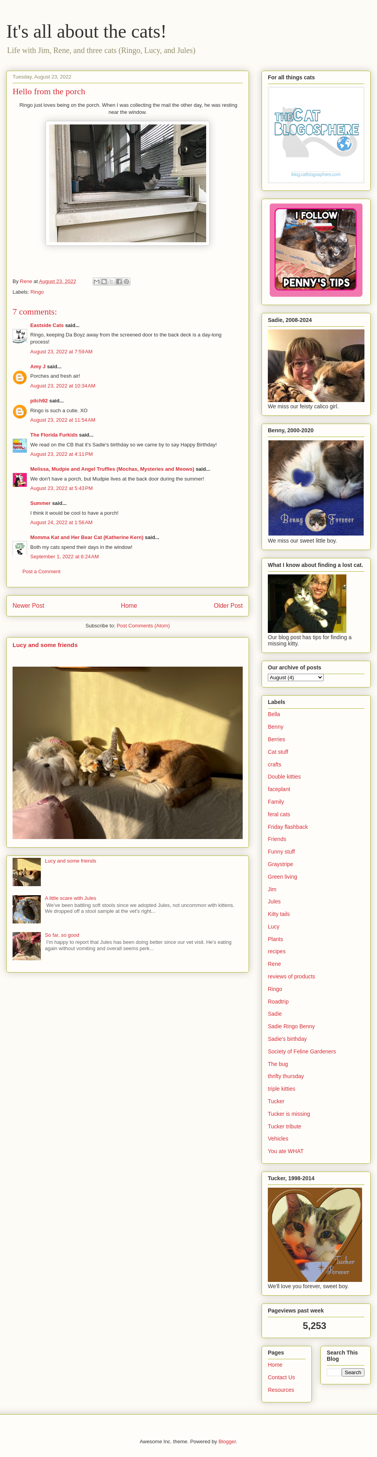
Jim (272, 889)
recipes (276, 951)
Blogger (227, 1441)
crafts (274, 764)
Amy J (38, 366)
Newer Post (28, 605)
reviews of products (291, 976)
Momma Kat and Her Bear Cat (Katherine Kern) (86, 537)
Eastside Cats (47, 325)
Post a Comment (41, 571)
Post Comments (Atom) (143, 626)
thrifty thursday (286, 1076)
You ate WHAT (286, 1151)
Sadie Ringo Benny (291, 1026)
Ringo (37, 292)
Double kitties (284, 776)
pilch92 (39, 401)
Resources (281, 1390)
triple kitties (281, 1089)
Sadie (275, 1014)
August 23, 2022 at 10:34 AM (62, 386)
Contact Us (281, 1377)
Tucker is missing (289, 1114)
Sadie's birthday (287, 1039)
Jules (274, 901)
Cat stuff (278, 752)
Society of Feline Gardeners (302, 1051)
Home (129, 605)
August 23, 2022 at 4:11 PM (61, 454)
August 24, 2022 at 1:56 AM (61, 522)
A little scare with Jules (70, 898)
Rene (274, 964)
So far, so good (62, 935)
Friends (277, 839)
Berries (276, 739)
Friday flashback (288, 827)
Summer (40, 503)
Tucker (276, 1101)
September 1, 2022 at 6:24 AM (64, 556)
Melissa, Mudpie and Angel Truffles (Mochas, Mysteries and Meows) (112, 469)
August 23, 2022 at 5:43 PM (61, 488)
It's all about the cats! (86, 31)
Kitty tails (279, 914)
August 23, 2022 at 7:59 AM (61, 352)
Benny (276, 727)
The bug (278, 1064)
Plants (275, 939)
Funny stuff (281, 851)
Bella (274, 714)
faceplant (279, 789)
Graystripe (280, 864)
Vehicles (278, 1138)
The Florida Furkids (54, 435)
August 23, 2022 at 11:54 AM (62, 420)
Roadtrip (278, 1001)
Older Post (228, 605)
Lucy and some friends (45, 645)
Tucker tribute (284, 1126)
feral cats (279, 814)
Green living (282, 877)
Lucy (274, 926)
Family (276, 802)
